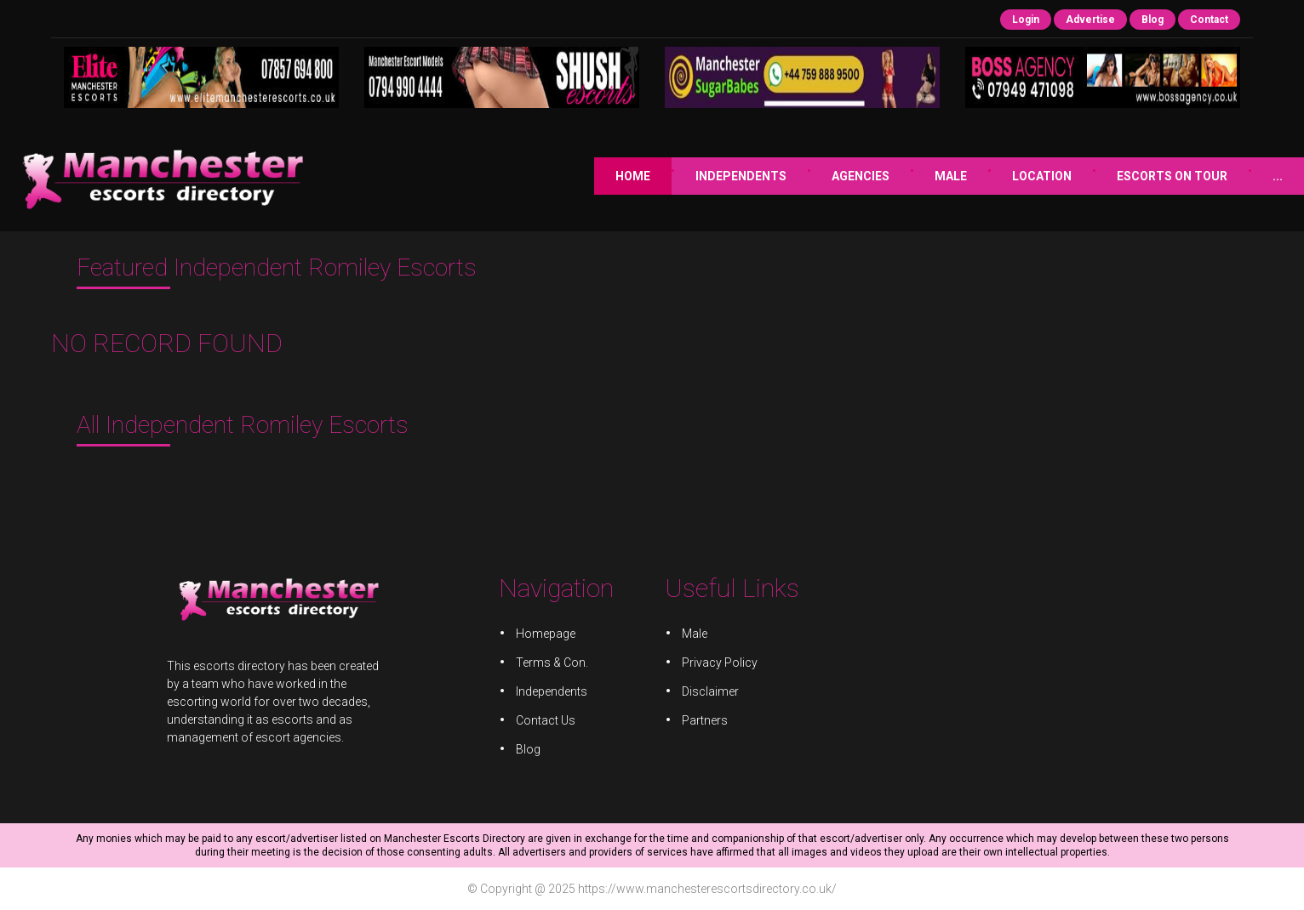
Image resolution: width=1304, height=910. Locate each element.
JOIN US (1135, 176)
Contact (1209, 20)
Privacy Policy (718, 663)
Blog (1152, 20)
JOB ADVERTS (1243, 176)
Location (881, 176)
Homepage (548, 635)
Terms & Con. (554, 663)
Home (472, 176)
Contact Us (548, 719)
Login (1025, 20)
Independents (580, 176)
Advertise (1090, 20)
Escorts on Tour (1011, 176)
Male (790, 176)
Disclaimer (708, 691)
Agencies (700, 176)
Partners (703, 719)
